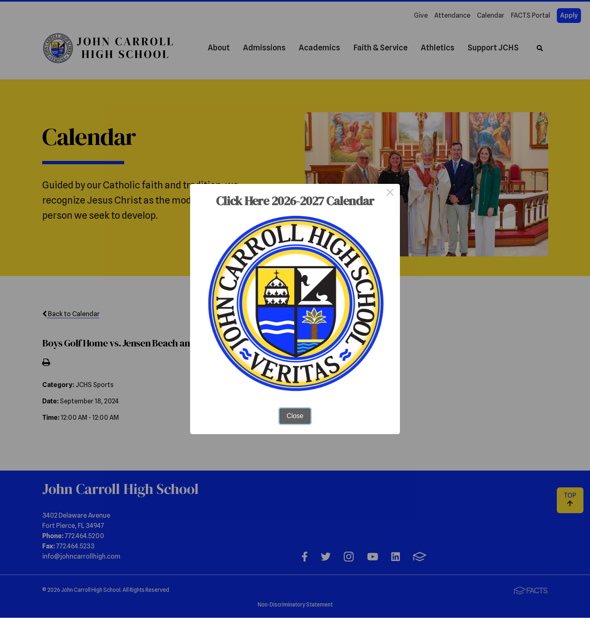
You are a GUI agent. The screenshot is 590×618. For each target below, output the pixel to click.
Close (295, 415)
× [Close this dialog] (390, 194)
